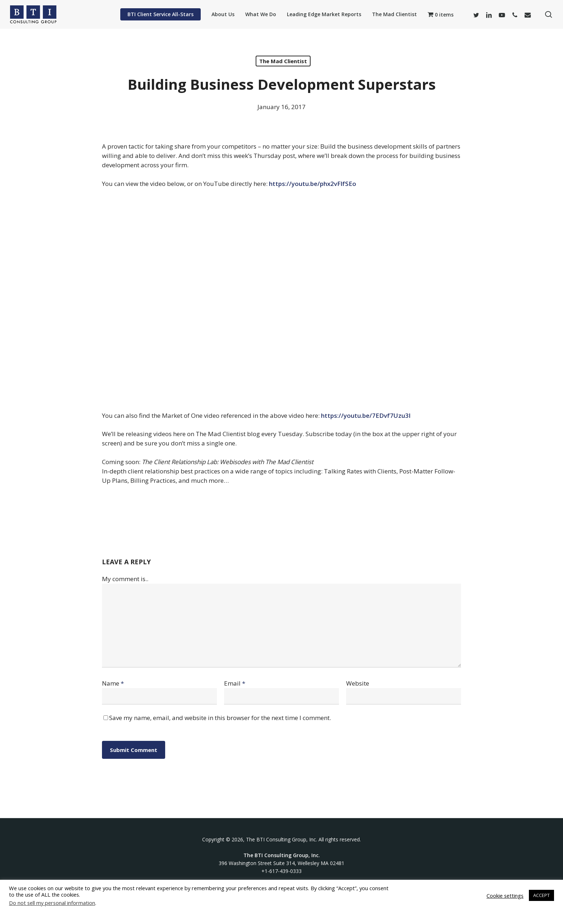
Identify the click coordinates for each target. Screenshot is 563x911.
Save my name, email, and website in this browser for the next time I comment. (220, 718)
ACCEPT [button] (541, 895)
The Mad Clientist (283, 61)
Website (357, 683)
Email (234, 683)
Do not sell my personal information (52, 902)
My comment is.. (125, 579)
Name (113, 683)
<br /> (281, 298)
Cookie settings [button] (505, 895)
